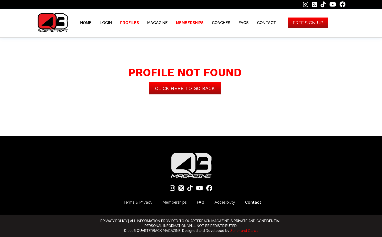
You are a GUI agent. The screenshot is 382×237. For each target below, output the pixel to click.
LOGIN (106, 23)
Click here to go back (185, 88)
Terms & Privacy (137, 202)
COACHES (221, 23)
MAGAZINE (157, 23)
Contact (253, 202)
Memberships (174, 202)
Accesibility (225, 202)
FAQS (244, 23)
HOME (85, 23)
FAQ (201, 202)
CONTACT (266, 23)
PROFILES (129, 23)
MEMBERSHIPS (190, 23)
